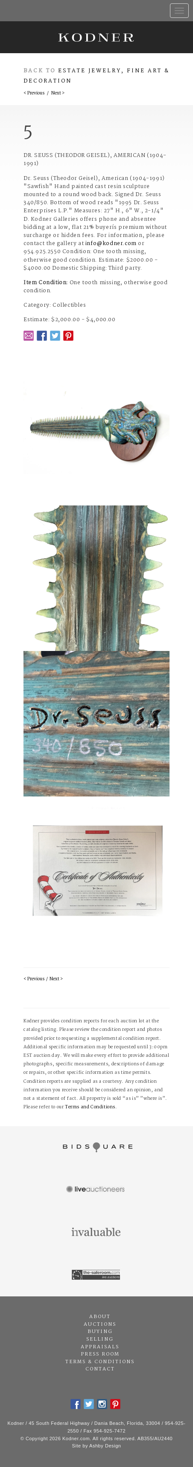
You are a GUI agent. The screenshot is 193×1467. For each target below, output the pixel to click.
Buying (100, 1332)
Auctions (100, 1324)
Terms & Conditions (100, 1362)
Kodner (96, 37)
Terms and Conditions (90, 1107)
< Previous (33, 93)
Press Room (100, 1354)
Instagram (102, 1404)
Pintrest (68, 336)
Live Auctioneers (96, 1190)
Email (28, 336)
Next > (57, 93)
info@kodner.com (111, 243)
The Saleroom (96, 1275)
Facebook (42, 336)
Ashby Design (105, 1445)
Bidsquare (96, 1147)
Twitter (55, 336)
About (100, 1317)
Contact (100, 1369)
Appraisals (100, 1347)
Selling (100, 1339)
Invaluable (96, 1232)
